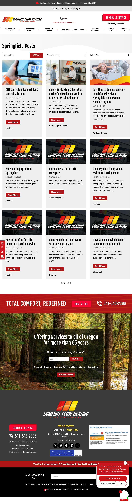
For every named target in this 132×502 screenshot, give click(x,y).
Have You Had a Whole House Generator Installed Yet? (107, 247)
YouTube (60, 453)
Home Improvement (58, 130)
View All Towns (66, 382)
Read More (13, 122)
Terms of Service (67, 461)
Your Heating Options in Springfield (21, 171)
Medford (73, 375)
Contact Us (81, 311)
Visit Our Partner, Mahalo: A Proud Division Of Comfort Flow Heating (66, 471)
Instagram (77, 453)
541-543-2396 (67, 19)
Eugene (47, 375)
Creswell (38, 375)
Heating (9, 128)
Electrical (97, 279)
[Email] (80, 483)
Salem (82, 375)
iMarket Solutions (54, 495)
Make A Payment (66, 433)
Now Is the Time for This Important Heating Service (21, 247)
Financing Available (116, 23)
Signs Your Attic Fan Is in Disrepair (65, 171)
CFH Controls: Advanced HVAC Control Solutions (21, 91)
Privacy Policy (59, 461)
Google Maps (71, 453)
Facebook (66, 453)
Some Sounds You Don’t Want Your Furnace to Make (64, 247)
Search (36, 55)
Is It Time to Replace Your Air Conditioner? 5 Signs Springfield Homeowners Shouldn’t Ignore (109, 95)
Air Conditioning (101, 133)
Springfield (93, 375)
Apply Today (72, 437)
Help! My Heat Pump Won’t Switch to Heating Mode (108, 173)
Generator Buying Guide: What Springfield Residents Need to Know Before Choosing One (65, 95)
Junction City (60, 375)
